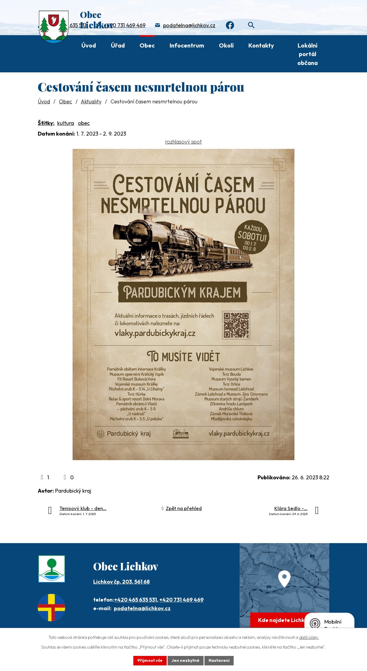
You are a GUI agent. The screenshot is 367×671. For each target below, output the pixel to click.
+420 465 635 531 (135, 599)
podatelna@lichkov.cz (189, 25)
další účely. (309, 637)
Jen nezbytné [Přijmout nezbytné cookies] (185, 660)
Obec (147, 45)
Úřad (118, 45)
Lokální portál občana (307, 54)
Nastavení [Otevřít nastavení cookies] (219, 660)
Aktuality (91, 101)
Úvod (88, 45)
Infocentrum (187, 45)
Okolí (226, 45)
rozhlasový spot (183, 141)
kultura (65, 123)
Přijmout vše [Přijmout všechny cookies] (150, 660)
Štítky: (46, 123)
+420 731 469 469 (124, 25)
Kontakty (261, 45)
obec (84, 123)
